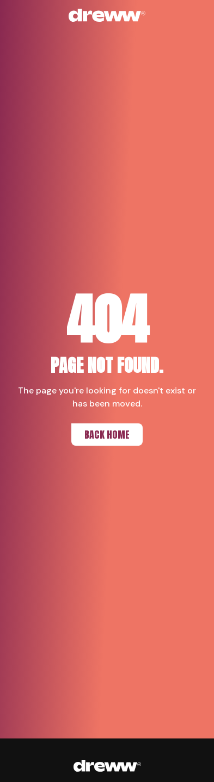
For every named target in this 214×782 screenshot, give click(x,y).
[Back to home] (107, 15)
